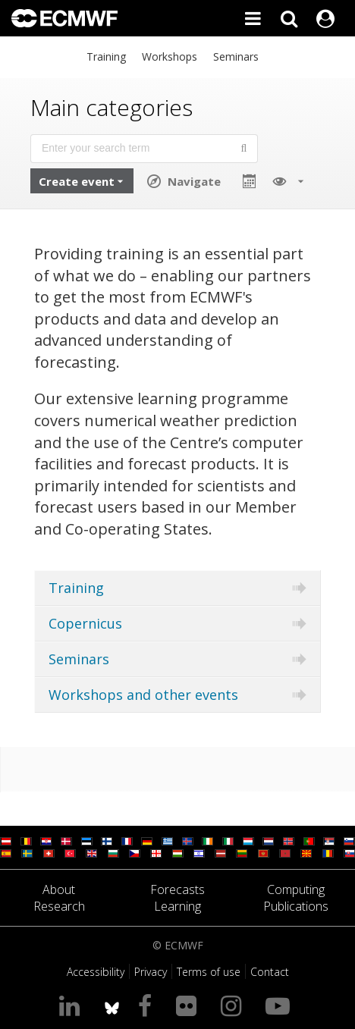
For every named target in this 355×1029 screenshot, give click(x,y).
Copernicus (85, 623)
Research (59, 906)
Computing (296, 889)
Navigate (194, 181)
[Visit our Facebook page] (148, 1005)
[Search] (289, 18)
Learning (177, 906)
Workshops (169, 56)
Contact (269, 972)
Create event (77, 181)
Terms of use (208, 972)
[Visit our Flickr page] (189, 1005)
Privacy (150, 972)
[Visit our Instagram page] (234, 1005)
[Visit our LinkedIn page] (72, 1005)
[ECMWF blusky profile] (112, 1005)
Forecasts (177, 889)
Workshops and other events (143, 694)
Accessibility (95, 972)
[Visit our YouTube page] (280, 1005)
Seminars (236, 56)
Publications (295, 906)
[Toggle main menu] (252, 18)
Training (106, 56)
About (58, 889)
